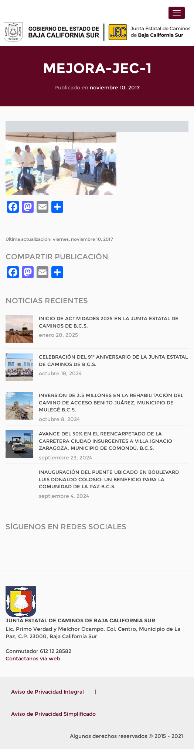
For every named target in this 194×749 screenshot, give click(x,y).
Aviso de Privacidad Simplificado (53, 714)
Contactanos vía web (33, 658)
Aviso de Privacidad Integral (47, 691)
